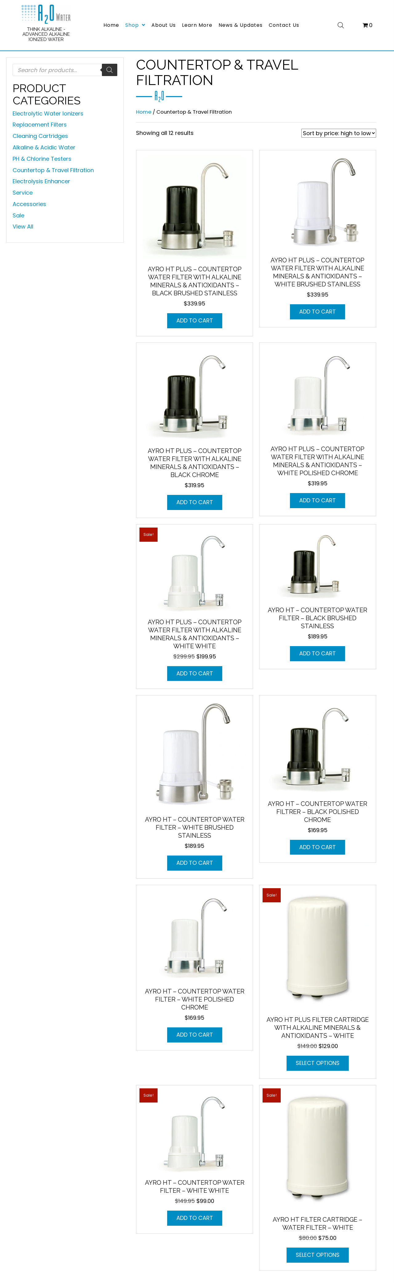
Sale (18, 215)
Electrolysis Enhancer (41, 181)
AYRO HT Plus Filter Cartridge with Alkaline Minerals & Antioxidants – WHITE (318, 1027)
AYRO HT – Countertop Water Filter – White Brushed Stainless (194, 827)
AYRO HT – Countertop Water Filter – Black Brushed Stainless (317, 618)
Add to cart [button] (194, 320)
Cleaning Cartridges (40, 136)
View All (23, 226)
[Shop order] (338, 133)
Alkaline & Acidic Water (44, 147)
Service (23, 192)
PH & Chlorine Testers (42, 159)
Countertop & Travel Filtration (53, 170)
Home (143, 111)
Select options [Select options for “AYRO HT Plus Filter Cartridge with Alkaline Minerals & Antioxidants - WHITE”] (318, 1063)
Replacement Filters (40, 124)
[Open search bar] (341, 24)
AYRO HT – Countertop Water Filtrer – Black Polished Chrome (317, 812)
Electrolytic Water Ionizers (48, 113)
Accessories (29, 204)
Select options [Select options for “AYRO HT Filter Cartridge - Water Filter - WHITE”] (318, 1255)
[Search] (109, 70)
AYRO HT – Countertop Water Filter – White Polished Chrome (194, 999)
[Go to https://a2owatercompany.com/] (46, 24)
